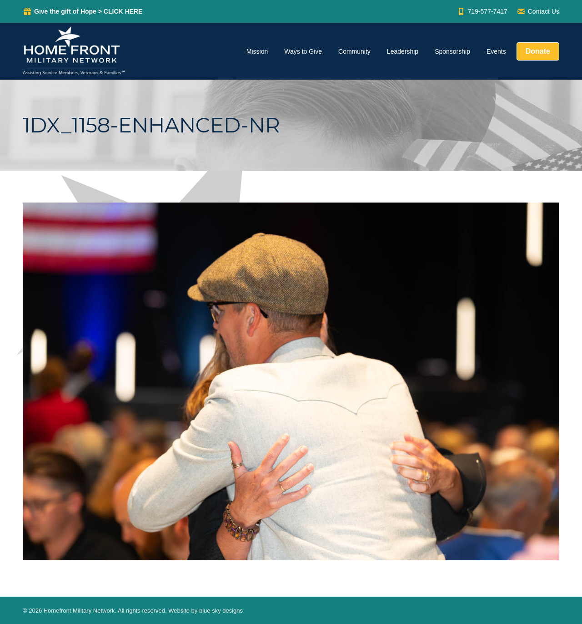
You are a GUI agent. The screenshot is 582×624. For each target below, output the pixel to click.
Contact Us (538, 11)
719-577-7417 (482, 11)
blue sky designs (221, 610)
